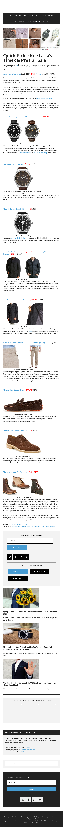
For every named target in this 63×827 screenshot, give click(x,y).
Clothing (13, 524)
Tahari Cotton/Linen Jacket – (17, 252)
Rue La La (30, 526)
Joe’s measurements (28, 748)
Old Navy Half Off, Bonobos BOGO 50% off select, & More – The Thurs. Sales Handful (29, 684)
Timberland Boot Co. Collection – (20, 472)
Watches (24, 524)
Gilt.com (33, 821)
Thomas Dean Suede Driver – (17, 390)
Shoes (19, 524)
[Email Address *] (30, 541)
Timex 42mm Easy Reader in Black (16, 117)
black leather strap (25, 153)
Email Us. (30, 745)
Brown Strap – (40, 117)
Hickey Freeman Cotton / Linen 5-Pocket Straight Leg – (27, 343)
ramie (30, 331)
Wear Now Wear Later (12, 74)
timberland (37, 526)
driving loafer (16, 526)
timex (42, 526)
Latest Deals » (18, 578)
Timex (38, 74)
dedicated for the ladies (44, 98)
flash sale (23, 526)
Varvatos (52, 526)
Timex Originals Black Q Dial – (17, 209)
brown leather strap (40, 153)
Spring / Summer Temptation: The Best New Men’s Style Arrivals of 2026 (30, 613)
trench (47, 526)
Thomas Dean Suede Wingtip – (18, 430)
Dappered (31, 6)
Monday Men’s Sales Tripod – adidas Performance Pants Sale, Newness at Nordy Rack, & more (28, 648)
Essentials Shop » (39, 571)
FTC (37, 821)
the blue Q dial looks (18, 238)
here (52, 67)
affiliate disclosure (27, 750)
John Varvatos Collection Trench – (20, 300)
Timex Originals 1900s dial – (16, 164)
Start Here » (18, 571)
